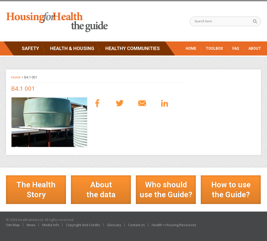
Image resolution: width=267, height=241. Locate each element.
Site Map (13, 225)
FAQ (235, 48)
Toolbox (214, 48)
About (254, 48)
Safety (30, 48)
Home (191, 48)
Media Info (50, 225)
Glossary (114, 225)
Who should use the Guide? (165, 189)
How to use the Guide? (231, 189)
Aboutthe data (101, 189)
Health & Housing (72, 48)
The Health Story (36, 189)
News (31, 225)
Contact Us (136, 225)
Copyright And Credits (83, 225)
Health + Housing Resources (174, 225)
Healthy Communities (132, 48)
